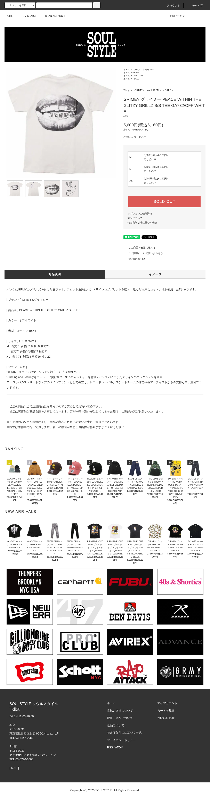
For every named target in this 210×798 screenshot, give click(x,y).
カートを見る (166, 710)
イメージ (155, 274)
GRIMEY (136, 72)
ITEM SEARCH (26, 16)
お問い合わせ (175, 16)
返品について (135, 218)
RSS (110, 747)
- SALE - (136, 79)
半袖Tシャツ (148, 69)
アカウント (171, 5)
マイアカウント (167, 703)
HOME (9, 16)
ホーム (126, 69)
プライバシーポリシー (121, 740)
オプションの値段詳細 (140, 213)
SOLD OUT (164, 202)
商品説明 (54, 274)
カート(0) (195, 5)
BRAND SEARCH (52, 16)
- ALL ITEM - (138, 76)
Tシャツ (136, 69)
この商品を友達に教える (139, 247)
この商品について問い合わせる (143, 253)
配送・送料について (120, 718)
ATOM (119, 747)
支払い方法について (120, 710)
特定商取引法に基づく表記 (142, 222)
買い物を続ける (134, 259)
